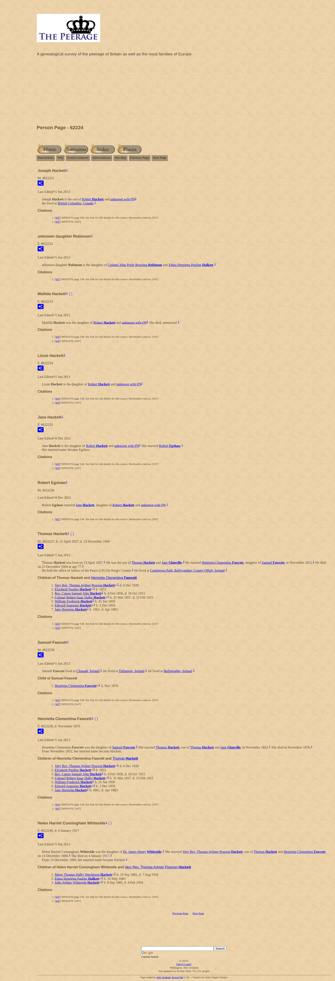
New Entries (46, 157)
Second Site (177, 977)
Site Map (120, 157)
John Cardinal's (163, 977)
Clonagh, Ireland (88, 671)
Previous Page (139, 157)
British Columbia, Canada (75, 203)
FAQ (60, 157)
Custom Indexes (77, 157)
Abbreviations (102, 157)
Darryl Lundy (183, 964)
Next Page (159, 157)
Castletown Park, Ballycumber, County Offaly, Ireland (187, 570)
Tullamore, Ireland (131, 671)
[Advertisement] (184, 92)
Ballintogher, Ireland (178, 671)
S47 (58, 217)
